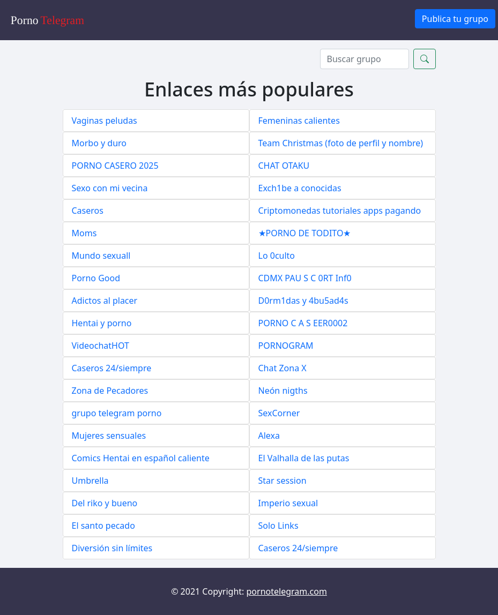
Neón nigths (283, 390)
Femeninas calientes (299, 120)
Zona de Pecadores (110, 390)
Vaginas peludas (104, 120)
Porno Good (96, 278)
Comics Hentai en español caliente (141, 458)
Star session (282, 480)
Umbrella (90, 480)
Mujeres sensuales (109, 435)
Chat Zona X (282, 368)
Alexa (269, 435)
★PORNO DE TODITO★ (304, 233)
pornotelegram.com (287, 591)
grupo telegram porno (117, 413)
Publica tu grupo (455, 19)
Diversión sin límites (112, 548)
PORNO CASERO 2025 (115, 165)
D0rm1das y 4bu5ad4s (303, 300)
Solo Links (278, 525)
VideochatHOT (100, 345)
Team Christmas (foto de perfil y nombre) (340, 143)
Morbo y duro (99, 143)
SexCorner (279, 413)
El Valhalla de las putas (304, 458)
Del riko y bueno (105, 503)
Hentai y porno (102, 323)
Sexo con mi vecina (110, 188)
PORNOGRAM (286, 345)
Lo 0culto (276, 255)
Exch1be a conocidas (299, 188)
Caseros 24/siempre (112, 368)
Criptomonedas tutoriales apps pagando (339, 210)
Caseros (87, 210)
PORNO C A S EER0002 (303, 323)
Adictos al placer (105, 300)
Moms (84, 233)
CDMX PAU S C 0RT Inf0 (305, 278)
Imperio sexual (288, 503)
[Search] (364, 59)
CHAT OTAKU (284, 165)
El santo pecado (103, 525)
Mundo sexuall (101, 255)
